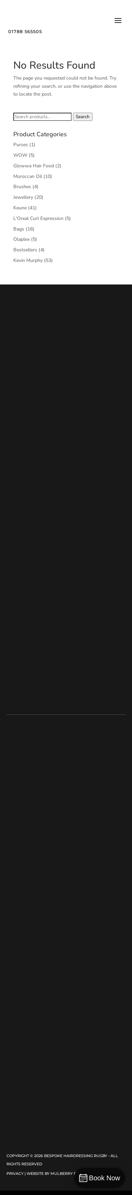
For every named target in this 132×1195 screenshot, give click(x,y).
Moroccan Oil (27, 176)
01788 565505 (25, 31)
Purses (20, 144)
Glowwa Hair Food (33, 166)
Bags (18, 229)
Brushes (22, 186)
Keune (20, 208)
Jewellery (23, 197)
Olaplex (21, 239)
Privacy (15, 1173)
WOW (20, 155)
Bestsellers (25, 250)
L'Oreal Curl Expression (38, 218)
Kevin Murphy (28, 260)
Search (83, 117)
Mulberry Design (69, 1173)
